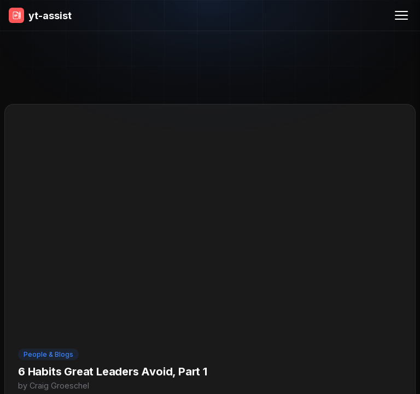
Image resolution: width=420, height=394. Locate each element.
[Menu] (401, 15)
